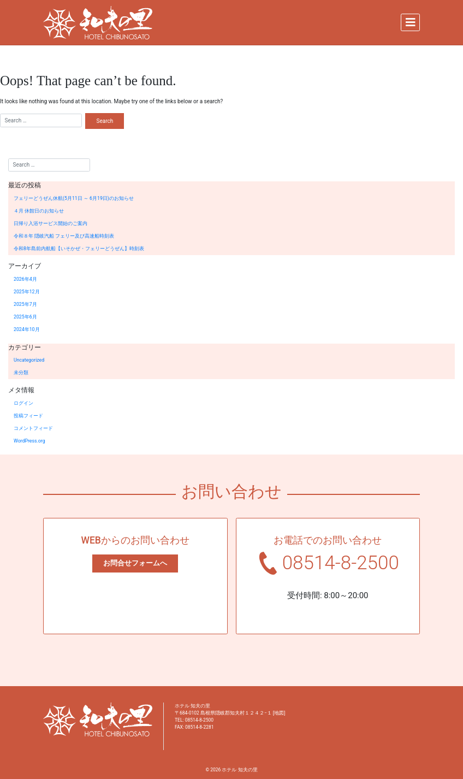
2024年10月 (27, 329)
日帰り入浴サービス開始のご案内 (50, 223)
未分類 (21, 372)
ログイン (23, 403)
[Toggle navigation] (410, 22)
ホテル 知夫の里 (239, 769)
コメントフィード (33, 428)
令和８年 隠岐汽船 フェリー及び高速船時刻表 (64, 236)
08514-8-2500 (340, 563)
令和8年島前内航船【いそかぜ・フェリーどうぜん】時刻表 (79, 248)
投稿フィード (28, 415)
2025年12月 (27, 291)
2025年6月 (25, 317)
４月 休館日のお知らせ (39, 211)
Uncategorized (29, 360)
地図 (279, 713)
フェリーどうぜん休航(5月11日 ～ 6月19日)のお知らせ (74, 198)
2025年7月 (25, 304)
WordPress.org (29, 441)
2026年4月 (25, 279)
